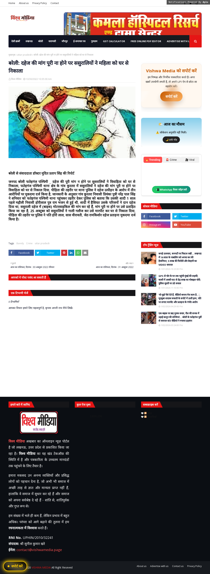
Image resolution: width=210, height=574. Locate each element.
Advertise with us (159, 566)
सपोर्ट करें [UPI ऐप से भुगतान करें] (171, 96)
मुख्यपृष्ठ (12, 54)
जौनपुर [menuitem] (65, 41)
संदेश (148, 413)
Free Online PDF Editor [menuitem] (146, 41)
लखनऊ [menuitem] (29, 41)
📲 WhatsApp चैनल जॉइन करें (171, 189)
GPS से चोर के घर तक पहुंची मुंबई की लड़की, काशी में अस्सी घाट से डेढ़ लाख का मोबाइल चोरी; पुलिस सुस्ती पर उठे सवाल (179, 279)
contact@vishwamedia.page (39, 549)
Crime (29, 243)
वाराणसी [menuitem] (52, 41)
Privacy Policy (39, 3)
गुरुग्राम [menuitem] (94, 41)
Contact (55, 3)
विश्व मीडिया (16, 79)
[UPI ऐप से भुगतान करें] (15, 566)
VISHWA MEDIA (41, 567)
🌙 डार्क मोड (171, 139)
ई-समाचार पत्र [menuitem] (79, 41)
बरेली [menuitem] (40, 41)
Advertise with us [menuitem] (179, 41)
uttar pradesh (24, 54)
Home (12, 3)
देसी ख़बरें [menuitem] (15, 41)
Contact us (177, 566)
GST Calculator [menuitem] (114, 41)
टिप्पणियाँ (150, 417)
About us (24, 3)
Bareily (20, 243)
